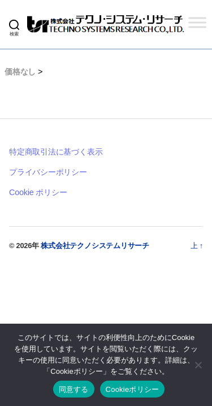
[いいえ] (198, 364)
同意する (74, 389)
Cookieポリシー (132, 389)
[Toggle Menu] (197, 22)
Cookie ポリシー (38, 192)
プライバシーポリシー (48, 171)
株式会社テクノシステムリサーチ (95, 245)
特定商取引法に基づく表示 (55, 151)
